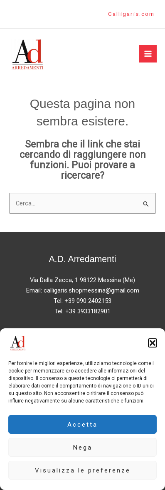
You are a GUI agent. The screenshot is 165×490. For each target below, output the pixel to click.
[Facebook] (12, 14)
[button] (152, 343)
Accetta (82, 424)
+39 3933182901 (88, 311)
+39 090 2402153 (87, 301)
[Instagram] (24, 14)
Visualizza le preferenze (83, 470)
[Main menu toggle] (148, 53)
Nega (82, 447)
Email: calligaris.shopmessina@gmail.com (82, 290)
